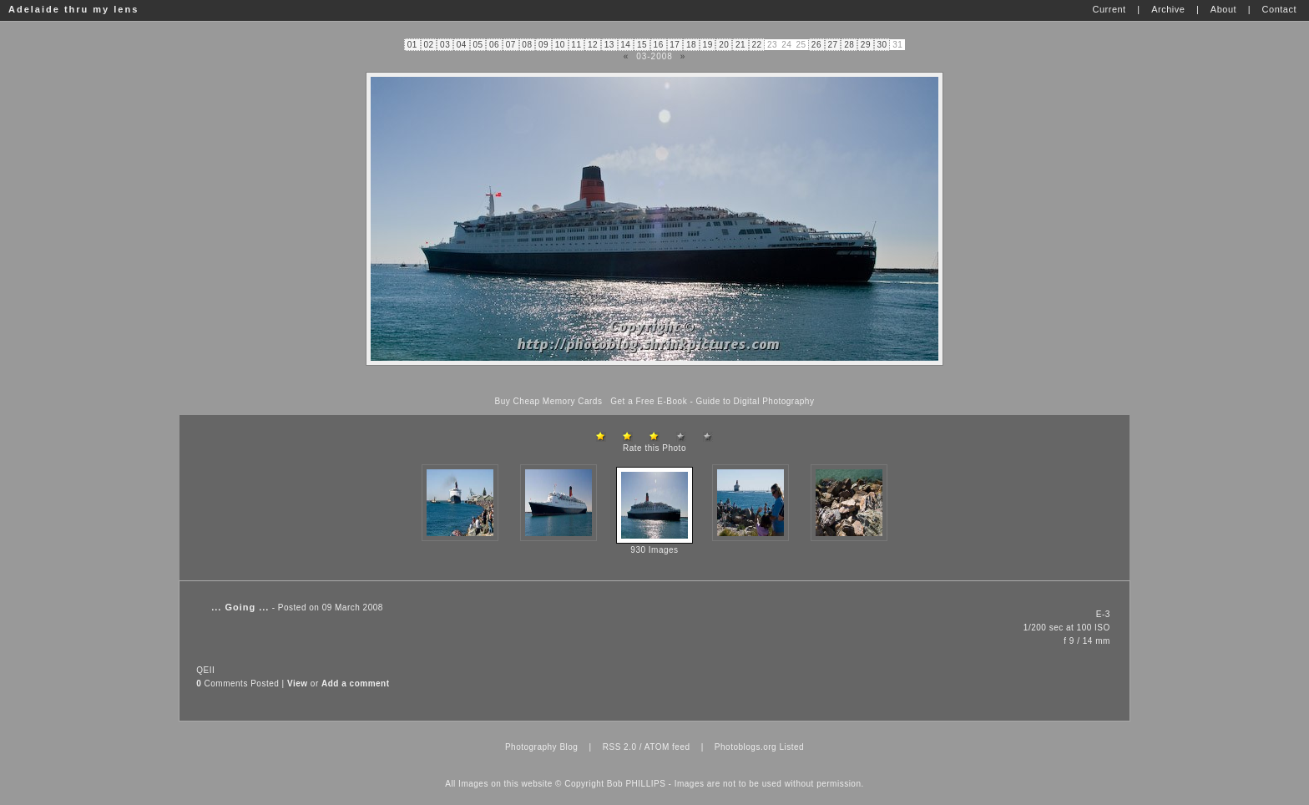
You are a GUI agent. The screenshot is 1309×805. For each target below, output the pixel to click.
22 (757, 44)
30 (882, 44)
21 (740, 44)
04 (462, 44)
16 (659, 44)
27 (833, 44)
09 (543, 44)
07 (511, 44)
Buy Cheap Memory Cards (549, 401)
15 (642, 44)
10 (560, 44)
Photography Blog (542, 747)
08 (527, 44)
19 (708, 44)
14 (625, 44)
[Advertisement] (654, 381)
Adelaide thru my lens (73, 9)
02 (428, 44)
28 (849, 44)
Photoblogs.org (745, 747)
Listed (791, 747)
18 (691, 44)
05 (478, 44)
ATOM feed (667, 747)
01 (412, 44)
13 (609, 44)
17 (675, 44)
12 (593, 44)
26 (816, 44)
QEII (205, 670)
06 (494, 44)
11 (576, 44)
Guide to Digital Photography (755, 401)
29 (866, 44)
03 (445, 44)
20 (724, 44)
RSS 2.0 (620, 747)
